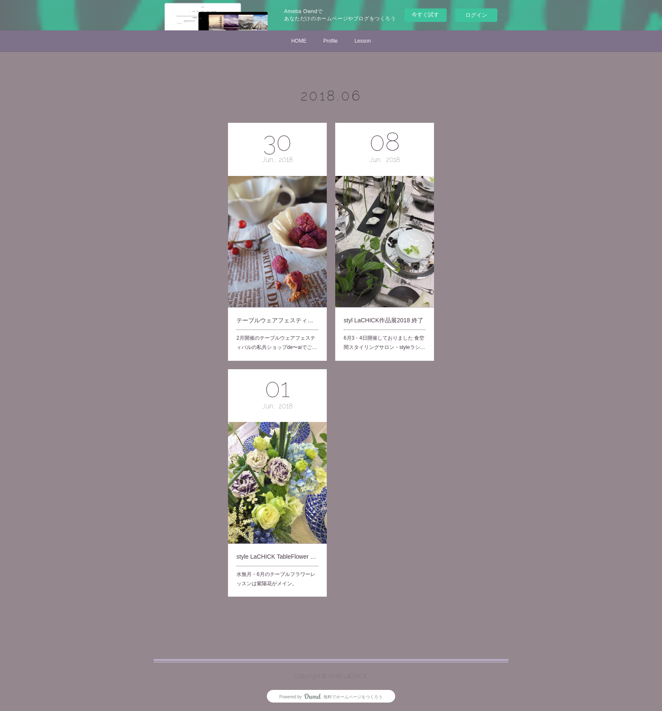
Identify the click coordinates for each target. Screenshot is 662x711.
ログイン (476, 15)
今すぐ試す (425, 14)
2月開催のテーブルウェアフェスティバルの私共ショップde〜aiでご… (277, 327)
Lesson (363, 41)
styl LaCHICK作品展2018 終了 (384, 308)
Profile (330, 41)
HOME (299, 41)
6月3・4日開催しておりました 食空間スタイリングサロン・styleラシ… (384, 327)
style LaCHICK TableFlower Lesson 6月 (277, 545)
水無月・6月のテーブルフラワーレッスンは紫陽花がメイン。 (276, 563)
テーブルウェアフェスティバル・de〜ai (277, 308)
